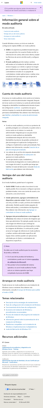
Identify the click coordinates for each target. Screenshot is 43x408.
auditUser (17, 108)
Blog (19, 396)
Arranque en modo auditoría (12, 36)
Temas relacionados (9, 39)
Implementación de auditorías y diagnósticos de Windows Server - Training (16, 348)
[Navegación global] (2, 2)
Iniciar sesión (37, 2)
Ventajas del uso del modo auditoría (14, 34)
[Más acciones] (39, 15)
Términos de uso (18, 399)
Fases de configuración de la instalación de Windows (23, 305)
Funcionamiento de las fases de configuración (21, 307)
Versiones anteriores (9, 396)
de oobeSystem (28, 155)
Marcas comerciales (9, 402)
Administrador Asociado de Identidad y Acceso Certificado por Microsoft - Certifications (20, 361)
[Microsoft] (21, 2)
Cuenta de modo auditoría (11, 31)
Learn (4, 15)
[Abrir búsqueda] (31, 2)
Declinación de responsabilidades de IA (15, 394)
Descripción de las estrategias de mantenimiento (22, 302)
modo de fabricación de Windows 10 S (18, 329)
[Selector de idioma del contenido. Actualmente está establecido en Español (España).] (11, 384)
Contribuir (27, 396)
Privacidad (7, 399)
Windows (10, 15)
